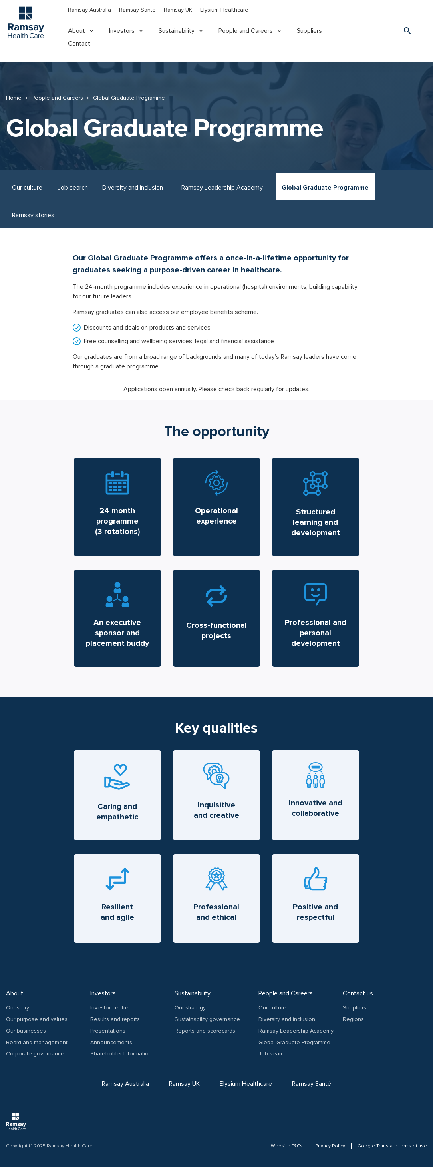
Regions (353, 1019)
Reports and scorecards (205, 1030)
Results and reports (115, 1019)
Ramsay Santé (137, 9)
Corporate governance (35, 1053)
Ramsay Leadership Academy (222, 188)
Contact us (358, 993)
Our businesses (26, 1030)
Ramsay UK (178, 9)
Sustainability (177, 31)
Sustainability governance (207, 1019)
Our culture (27, 188)
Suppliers (309, 31)
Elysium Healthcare (224, 9)
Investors (122, 31)
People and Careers (245, 31)
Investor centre (109, 1007)
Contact (79, 44)
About (76, 31)
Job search (73, 188)
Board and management (37, 1042)
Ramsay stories (33, 215)
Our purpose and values (37, 1019)
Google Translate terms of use (392, 1146)
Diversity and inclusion (132, 188)
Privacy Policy (330, 1146)
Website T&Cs (287, 1146)
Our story (17, 1007)
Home (14, 98)
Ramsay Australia (89, 9)
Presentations (107, 1030)
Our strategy (190, 1007)
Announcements (111, 1042)
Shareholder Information (121, 1053)
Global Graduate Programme (325, 188)
